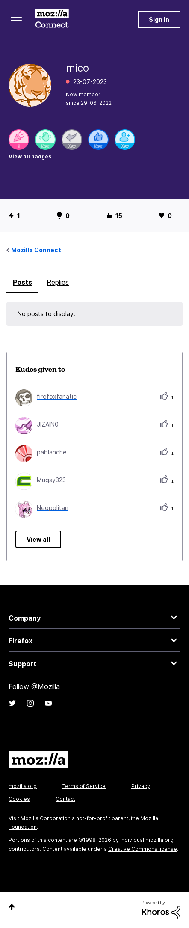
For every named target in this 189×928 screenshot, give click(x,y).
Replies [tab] (58, 282)
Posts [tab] (22, 282)
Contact (65, 799)
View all (38, 539)
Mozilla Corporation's (48, 818)
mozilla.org (23, 786)
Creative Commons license (142, 849)
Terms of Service (84, 786)
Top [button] (12, 906)
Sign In (159, 19)
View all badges (30, 156)
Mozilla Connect (51, 19)
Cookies (19, 799)
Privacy (140, 786)
